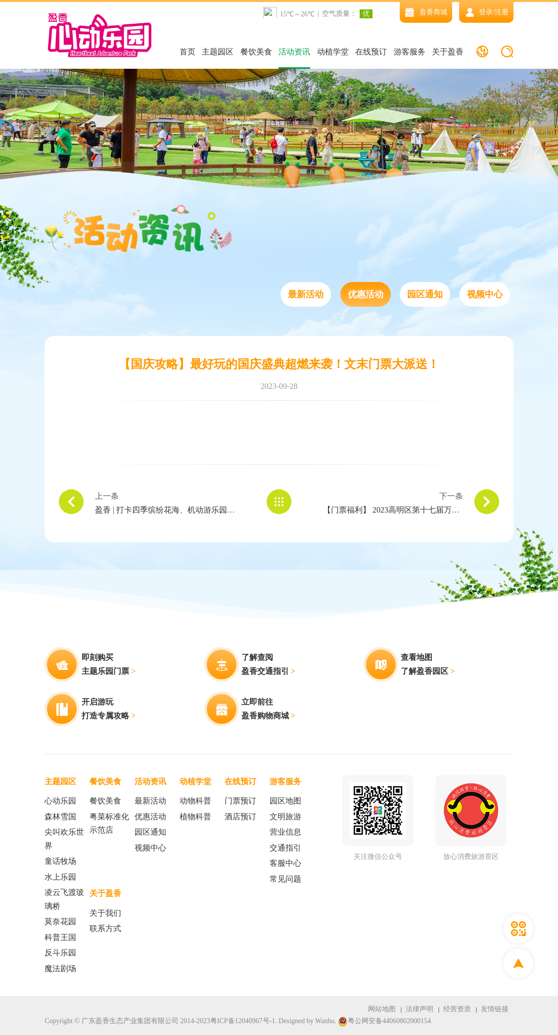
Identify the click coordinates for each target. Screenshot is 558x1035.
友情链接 (495, 1009)
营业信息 (285, 832)
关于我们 (105, 913)
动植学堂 (333, 51)
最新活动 (306, 294)
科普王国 (60, 937)
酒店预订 (240, 816)
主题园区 (217, 51)
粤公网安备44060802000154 (384, 1021)
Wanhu (324, 1021)
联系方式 (105, 928)
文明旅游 (285, 816)
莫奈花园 (60, 921)
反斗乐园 (60, 952)
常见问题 (285, 879)
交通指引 (285, 848)
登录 (486, 12)
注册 (502, 12)
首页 (187, 51)
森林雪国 (60, 816)
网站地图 (382, 1009)
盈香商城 (426, 12)
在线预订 (371, 51)
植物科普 (195, 816)
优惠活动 (365, 294)
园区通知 (425, 294)
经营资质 (457, 1009)
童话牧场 (60, 861)
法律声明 (419, 1009)
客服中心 (285, 863)
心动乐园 (60, 801)
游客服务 (409, 51)
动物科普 (195, 801)
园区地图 (285, 801)
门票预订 (240, 801)
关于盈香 (448, 51)
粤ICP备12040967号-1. (243, 1021)
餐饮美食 (256, 51)
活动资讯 (294, 51)
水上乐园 (60, 877)
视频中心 (485, 294)
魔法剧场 (60, 968)
